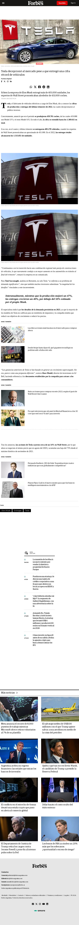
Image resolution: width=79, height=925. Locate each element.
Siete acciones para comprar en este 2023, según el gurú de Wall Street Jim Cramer (52, 393)
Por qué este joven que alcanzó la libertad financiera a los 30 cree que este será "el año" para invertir (53, 412)
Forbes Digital (6, 79)
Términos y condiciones (54, 895)
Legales (66, 895)
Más (42, 552)
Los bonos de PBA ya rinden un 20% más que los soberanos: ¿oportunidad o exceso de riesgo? (59, 847)
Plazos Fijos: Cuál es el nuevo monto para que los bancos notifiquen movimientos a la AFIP (51, 484)
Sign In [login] (73, 3)
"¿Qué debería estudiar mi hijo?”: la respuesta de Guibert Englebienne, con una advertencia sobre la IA (43, 601)
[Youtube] (43, 904)
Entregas (17, 510)
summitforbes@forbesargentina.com (17, 882)
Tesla (27, 510)
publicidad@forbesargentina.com (17, 875)
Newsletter (12, 895)
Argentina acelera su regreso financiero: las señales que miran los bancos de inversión (18, 769)
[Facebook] (33, 904)
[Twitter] (36, 904)
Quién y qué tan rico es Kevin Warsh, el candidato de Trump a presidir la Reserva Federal (59, 769)
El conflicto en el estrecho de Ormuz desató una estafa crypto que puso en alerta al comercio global (18, 808)
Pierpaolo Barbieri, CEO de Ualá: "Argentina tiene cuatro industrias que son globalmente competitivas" (51, 464)
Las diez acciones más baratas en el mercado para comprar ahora (52, 329)
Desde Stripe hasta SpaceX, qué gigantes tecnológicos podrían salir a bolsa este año (50, 349)
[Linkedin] (47, 904)
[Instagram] (40, 904)
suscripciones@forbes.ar (17, 885)
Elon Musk (6, 510)
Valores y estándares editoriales (35, 895)
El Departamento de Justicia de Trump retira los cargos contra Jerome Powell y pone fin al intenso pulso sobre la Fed (18, 848)
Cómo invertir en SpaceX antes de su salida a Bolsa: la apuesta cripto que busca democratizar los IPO (43, 640)
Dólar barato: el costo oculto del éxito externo (57, 806)
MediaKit (4, 895)
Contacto (21, 895)
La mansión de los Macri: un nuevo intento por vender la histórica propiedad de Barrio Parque (43, 565)
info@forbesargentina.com (14, 878)
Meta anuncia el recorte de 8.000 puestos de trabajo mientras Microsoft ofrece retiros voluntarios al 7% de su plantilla (18, 728)
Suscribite (62, 3)
